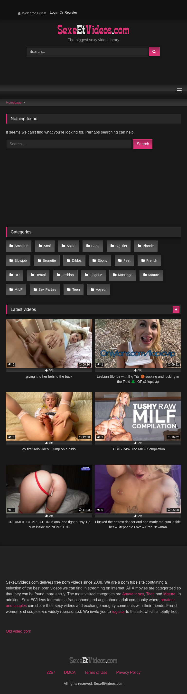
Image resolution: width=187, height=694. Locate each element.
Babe (95, 246)
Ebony (102, 260)
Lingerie (96, 275)
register (118, 611)
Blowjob (21, 260)
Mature (153, 275)
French (151, 260)
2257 (51, 672)
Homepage (14, 102)
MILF (19, 289)
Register (71, 12)
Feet (127, 260)
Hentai (41, 275)
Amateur (21, 246)
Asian (71, 246)
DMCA (69, 672)
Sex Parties (47, 289)
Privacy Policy (128, 672)
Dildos (77, 260)
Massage (125, 275)
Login (54, 12)
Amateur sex (133, 594)
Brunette (49, 260)
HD (17, 275)
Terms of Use (95, 672)
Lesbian (68, 275)
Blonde (148, 246)
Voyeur (101, 289)
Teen (76, 289)
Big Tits (121, 246)
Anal (47, 246)
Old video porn (18, 631)
